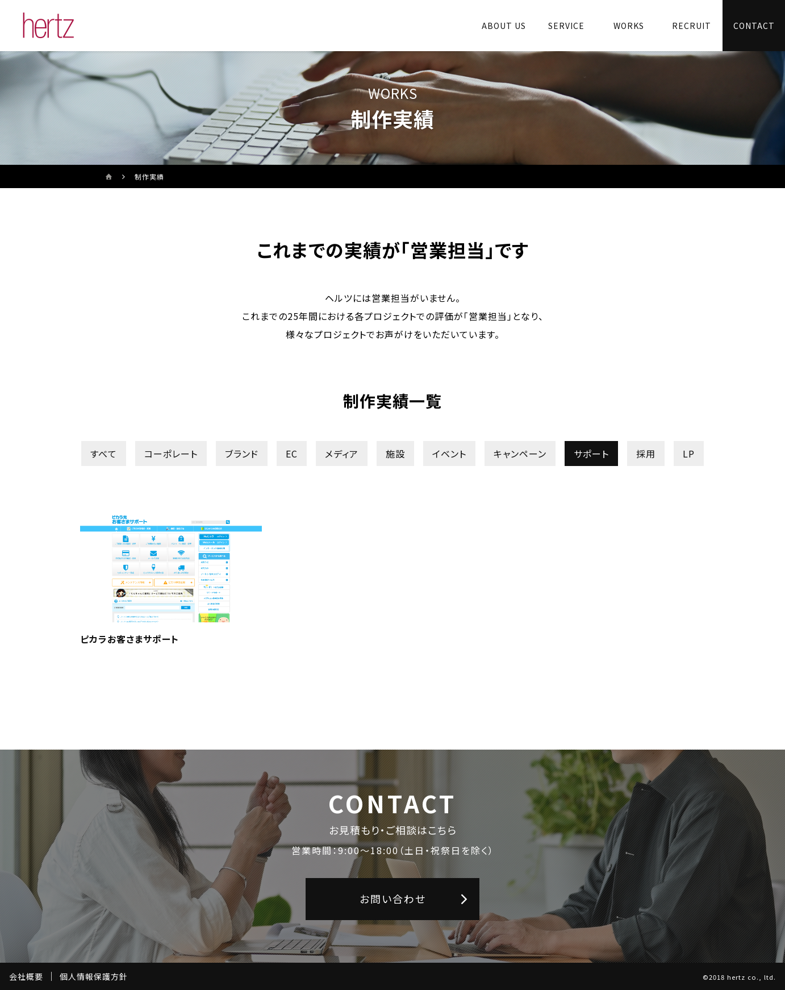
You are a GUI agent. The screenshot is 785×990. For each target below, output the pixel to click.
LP (689, 453)
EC (292, 453)
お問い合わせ (393, 898)
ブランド (241, 453)
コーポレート (171, 453)
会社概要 (26, 976)
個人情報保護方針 (94, 976)
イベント (449, 453)
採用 (645, 453)
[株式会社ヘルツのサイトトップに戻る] (48, 25)
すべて (103, 453)
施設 (395, 453)
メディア (341, 453)
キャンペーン (520, 453)
